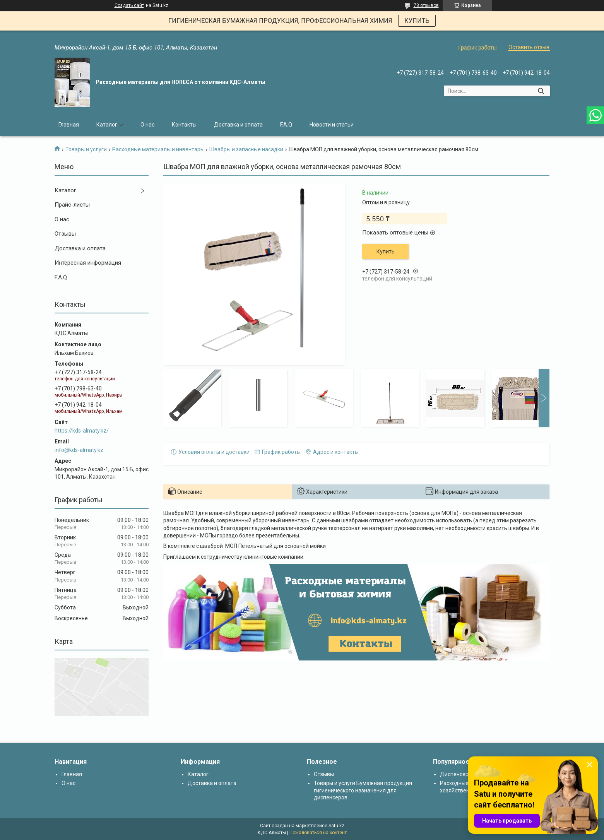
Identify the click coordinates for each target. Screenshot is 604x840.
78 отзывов (426, 5)
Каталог (106, 124)
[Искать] (541, 91)
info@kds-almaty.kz (79, 450)
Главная (68, 124)
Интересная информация (88, 262)
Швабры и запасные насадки (246, 149)
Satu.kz (336, 825)
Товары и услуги (86, 149)
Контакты (184, 124)
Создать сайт (129, 5)
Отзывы (65, 233)
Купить (385, 251)
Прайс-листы (72, 204)
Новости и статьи (332, 124)
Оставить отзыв (528, 47)
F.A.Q (286, 124)
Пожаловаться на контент (318, 832)
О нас (147, 124)
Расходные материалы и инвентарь (158, 149)
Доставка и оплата (238, 124)
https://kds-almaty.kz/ (82, 431)
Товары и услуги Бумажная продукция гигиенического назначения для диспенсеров (363, 790)
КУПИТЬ (416, 20)
